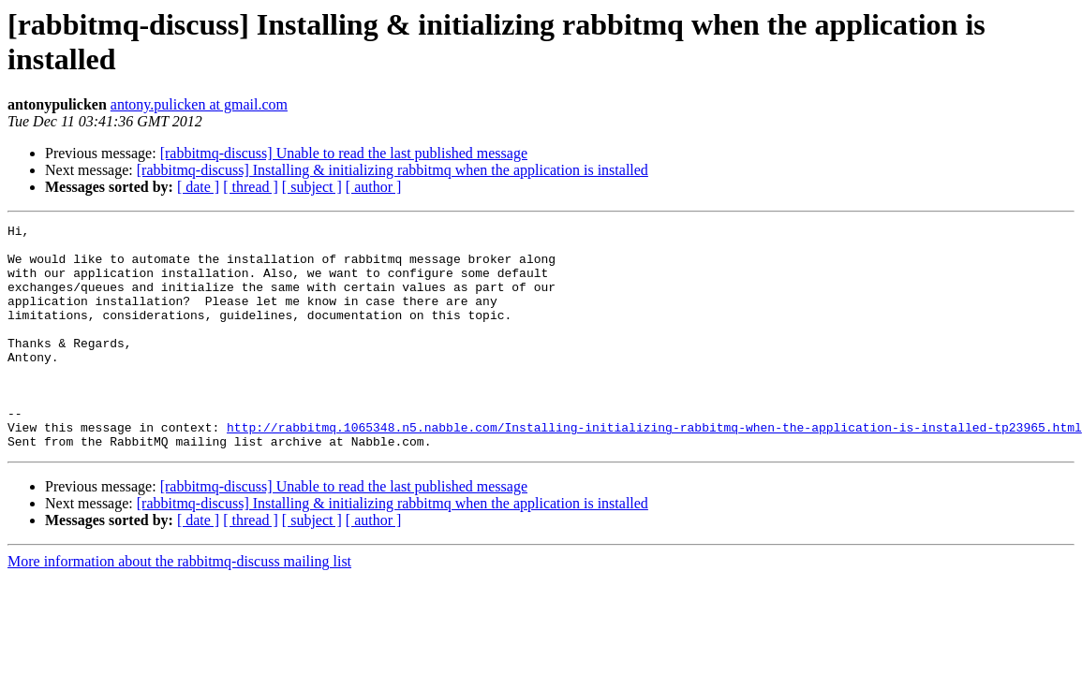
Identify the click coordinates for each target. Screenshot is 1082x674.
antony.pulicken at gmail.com (199, 104)
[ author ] (374, 187)
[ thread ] (250, 187)
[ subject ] (312, 187)
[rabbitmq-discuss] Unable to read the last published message (343, 153)
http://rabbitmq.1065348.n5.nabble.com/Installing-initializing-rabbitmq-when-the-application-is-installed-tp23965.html (654, 469)
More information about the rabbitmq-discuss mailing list (179, 606)
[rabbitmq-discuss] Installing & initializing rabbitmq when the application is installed (392, 170)
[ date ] (198, 187)
